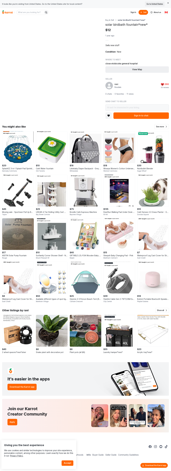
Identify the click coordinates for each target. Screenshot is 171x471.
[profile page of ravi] (109, 85)
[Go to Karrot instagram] (155, 446)
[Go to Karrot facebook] (150, 446)
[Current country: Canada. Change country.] (166, 12)
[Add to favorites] (108, 115)
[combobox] (30, 12)
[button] (161, 126)
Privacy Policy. (35, 450)
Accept (69, 457)
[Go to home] (7, 12)
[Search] (46, 12)
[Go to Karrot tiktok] (166, 446)
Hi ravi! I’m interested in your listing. (137, 107)
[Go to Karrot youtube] (160, 446)
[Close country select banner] (168, 3)
